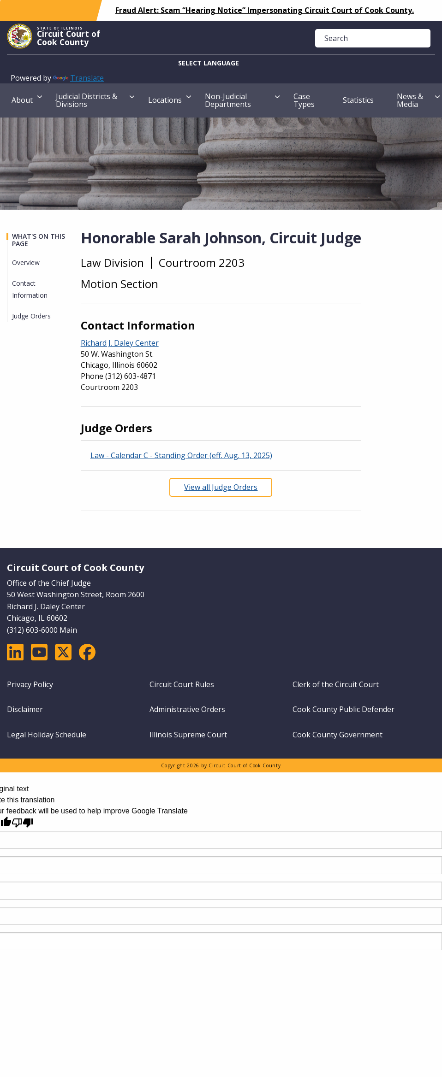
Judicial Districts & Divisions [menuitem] (86, 100)
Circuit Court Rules (181, 684)
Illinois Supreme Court (188, 735)
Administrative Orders (187, 709)
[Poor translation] (23, 823)
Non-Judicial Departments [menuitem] (228, 100)
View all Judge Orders (220, 487)
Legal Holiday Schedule (46, 735)
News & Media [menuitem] (410, 100)
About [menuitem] (22, 100)
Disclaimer (25, 709)
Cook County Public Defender (343, 709)
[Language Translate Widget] (221, 63)
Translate (78, 78)
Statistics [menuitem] (358, 100)
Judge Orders (31, 316)
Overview (26, 262)
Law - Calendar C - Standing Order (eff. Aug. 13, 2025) (181, 455)
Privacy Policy (30, 684)
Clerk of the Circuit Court (336, 684)
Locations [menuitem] (165, 100)
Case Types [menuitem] (304, 100)
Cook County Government (337, 735)
